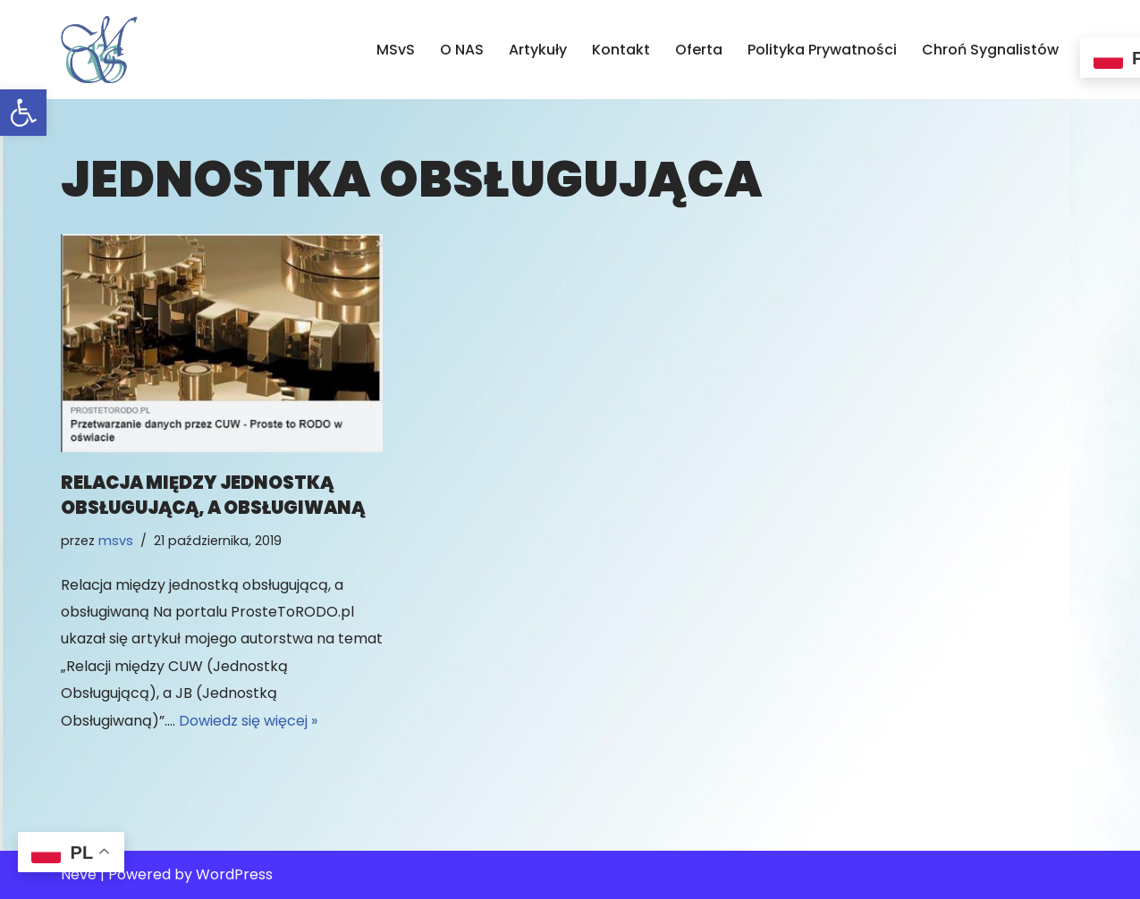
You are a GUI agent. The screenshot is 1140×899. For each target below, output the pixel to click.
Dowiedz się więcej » (248, 720)
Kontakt (621, 49)
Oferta (698, 49)
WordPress (234, 874)
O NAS (462, 49)
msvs (115, 541)
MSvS (395, 49)
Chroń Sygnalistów (990, 49)
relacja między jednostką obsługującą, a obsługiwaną (213, 495)
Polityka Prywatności (822, 49)
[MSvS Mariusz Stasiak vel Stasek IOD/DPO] (99, 49)
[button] (23, 112)
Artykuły (538, 49)
